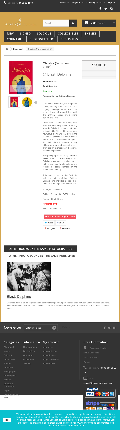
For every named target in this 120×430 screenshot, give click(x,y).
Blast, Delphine (57, 74)
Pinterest (65, 228)
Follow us (93, 8)
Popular (7, 390)
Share (60, 223)
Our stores (28, 355)
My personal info (51, 359)
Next (35, 102)
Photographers (42, 39)
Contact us (64, 2)
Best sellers (29, 351)
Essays (7, 379)
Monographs (10, 371)
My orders (47, 347)
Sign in (111, 2)
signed (25, 33)
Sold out (44, 33)
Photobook (9, 347)
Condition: (48, 86)
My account (51, 342)
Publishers (69, 39)
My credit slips (50, 351)
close (7, 420)
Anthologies (9, 375)
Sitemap (27, 363)
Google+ (50, 228)
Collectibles (68, 33)
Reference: (48, 81)
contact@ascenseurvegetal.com (97, 383)
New (10, 33)
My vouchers (49, 363)
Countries (15, 39)
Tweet (49, 223)
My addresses (49, 355)
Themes (90, 33)
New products (30, 347)
